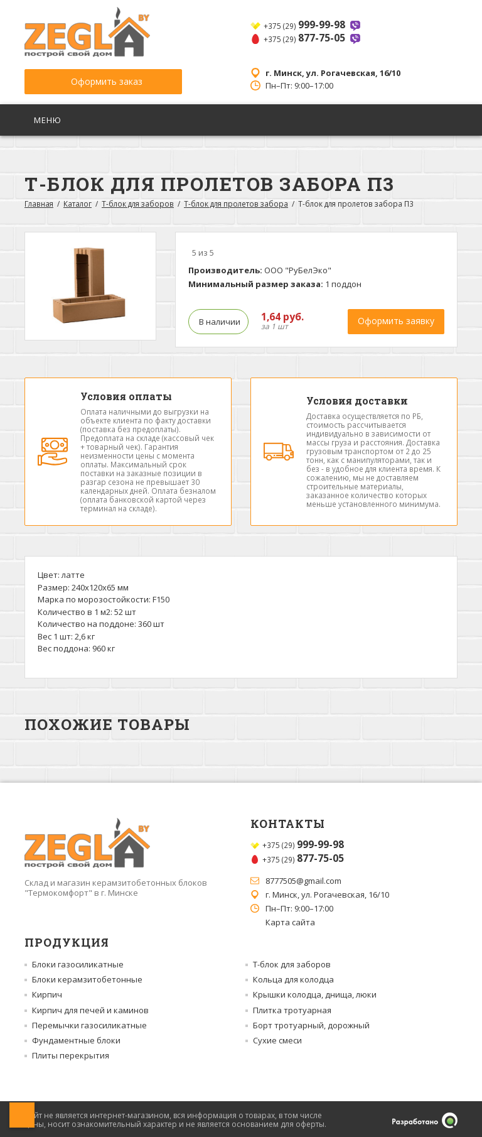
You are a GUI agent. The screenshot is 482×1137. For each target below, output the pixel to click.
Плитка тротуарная (292, 1008)
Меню (49, 118)
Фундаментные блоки (76, 1038)
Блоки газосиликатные (78, 962)
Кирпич (47, 992)
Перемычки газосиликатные (89, 1023)
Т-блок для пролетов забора (236, 202)
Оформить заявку (396, 319)
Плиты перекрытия (70, 1053)
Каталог (77, 202)
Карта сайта (290, 920)
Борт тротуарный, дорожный (311, 1023)
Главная (38, 202)
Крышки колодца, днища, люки (315, 992)
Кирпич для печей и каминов (90, 1008)
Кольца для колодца (293, 977)
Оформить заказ (96, 79)
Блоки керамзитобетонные (87, 977)
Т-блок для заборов (138, 202)
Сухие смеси (277, 1038)
